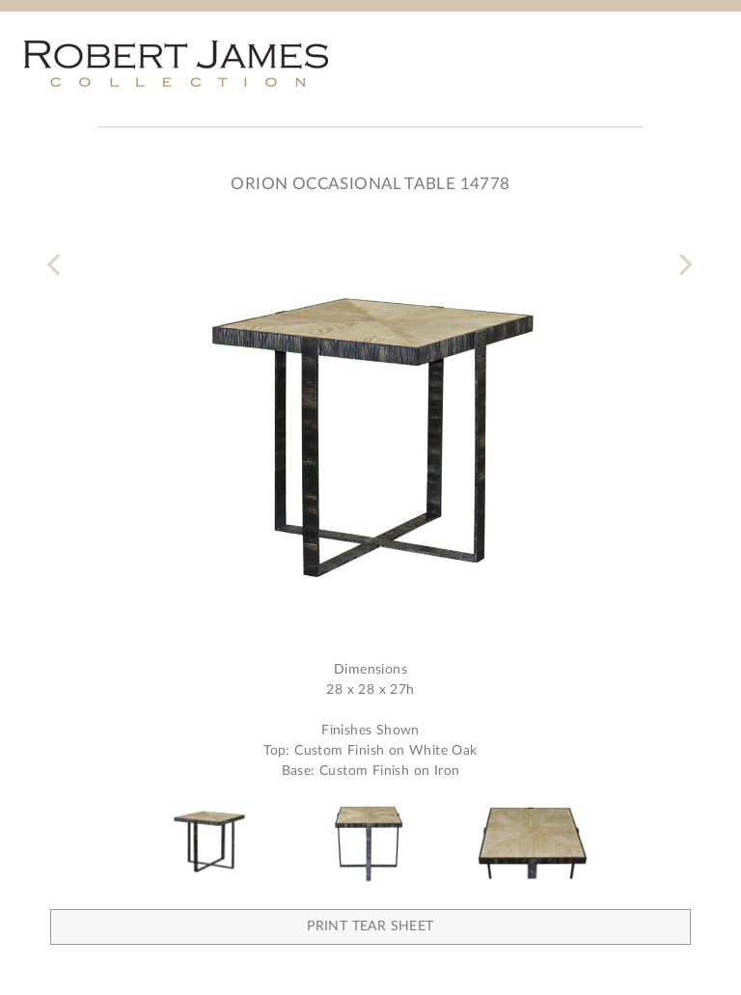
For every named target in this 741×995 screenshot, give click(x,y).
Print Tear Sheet (370, 926)
